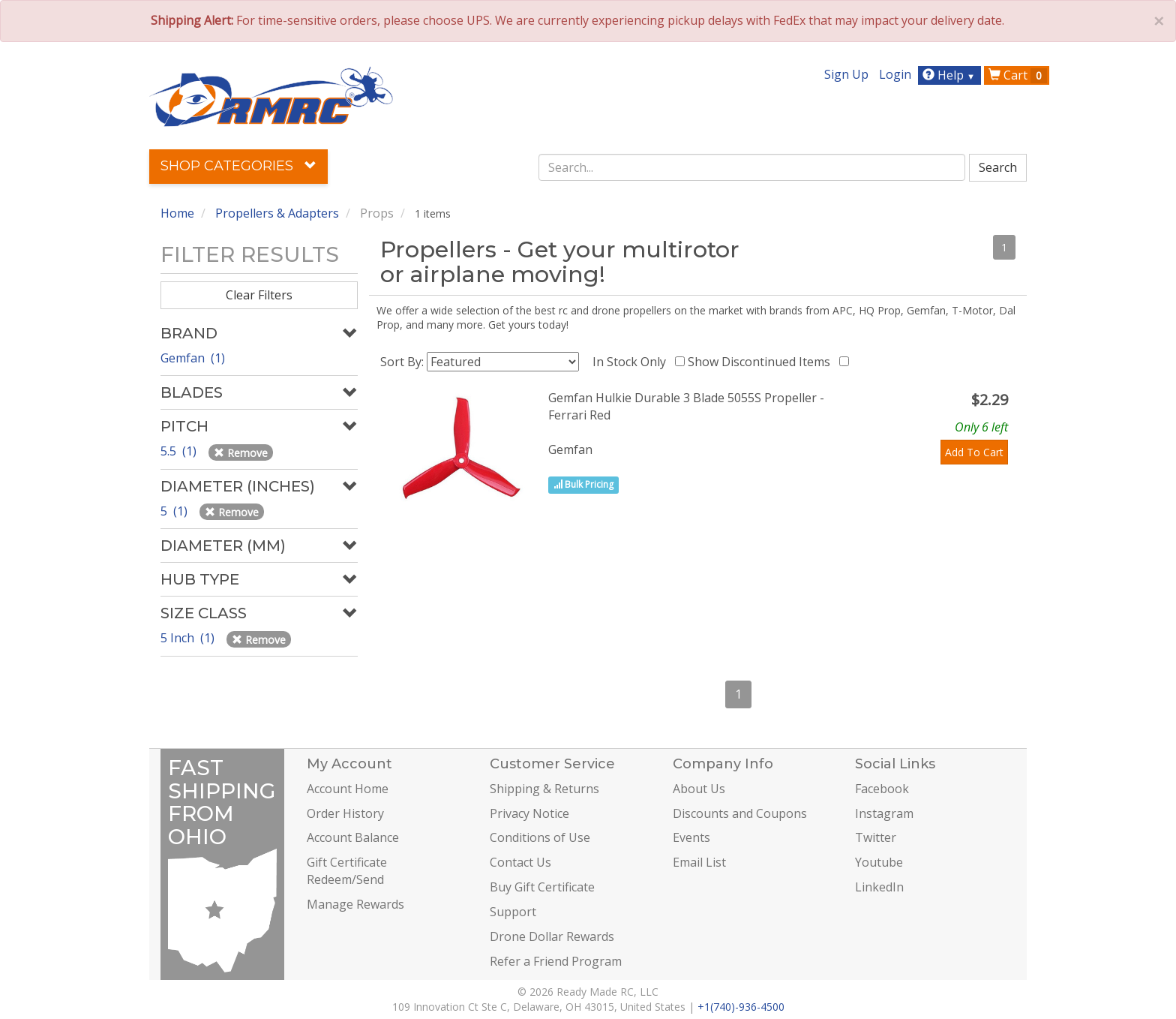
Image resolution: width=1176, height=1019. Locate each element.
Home (177, 213)
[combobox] (752, 167)
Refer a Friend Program (556, 961)
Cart (1017, 75)
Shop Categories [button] (238, 166)
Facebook (882, 788)
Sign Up (846, 74)
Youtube (879, 862)
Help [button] (950, 75)
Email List (699, 862)
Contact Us (520, 862)
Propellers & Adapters (277, 213)
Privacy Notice (529, 813)
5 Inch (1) (189, 638)
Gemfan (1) (192, 358)
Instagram (884, 813)
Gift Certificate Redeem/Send (347, 871)
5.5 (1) (180, 451)
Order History (345, 813)
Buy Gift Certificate (542, 887)
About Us (699, 788)
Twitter (875, 837)
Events (691, 837)
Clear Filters (259, 295)
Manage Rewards (355, 904)
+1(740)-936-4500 (741, 1006)
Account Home (347, 788)
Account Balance (353, 837)
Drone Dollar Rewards (552, 936)
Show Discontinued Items (762, 361)
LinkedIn (879, 887)
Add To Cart (974, 452)
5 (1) (175, 511)
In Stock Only (632, 361)
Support (513, 911)
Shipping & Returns (544, 788)
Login (895, 74)
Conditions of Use (540, 837)
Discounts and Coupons (740, 813)
